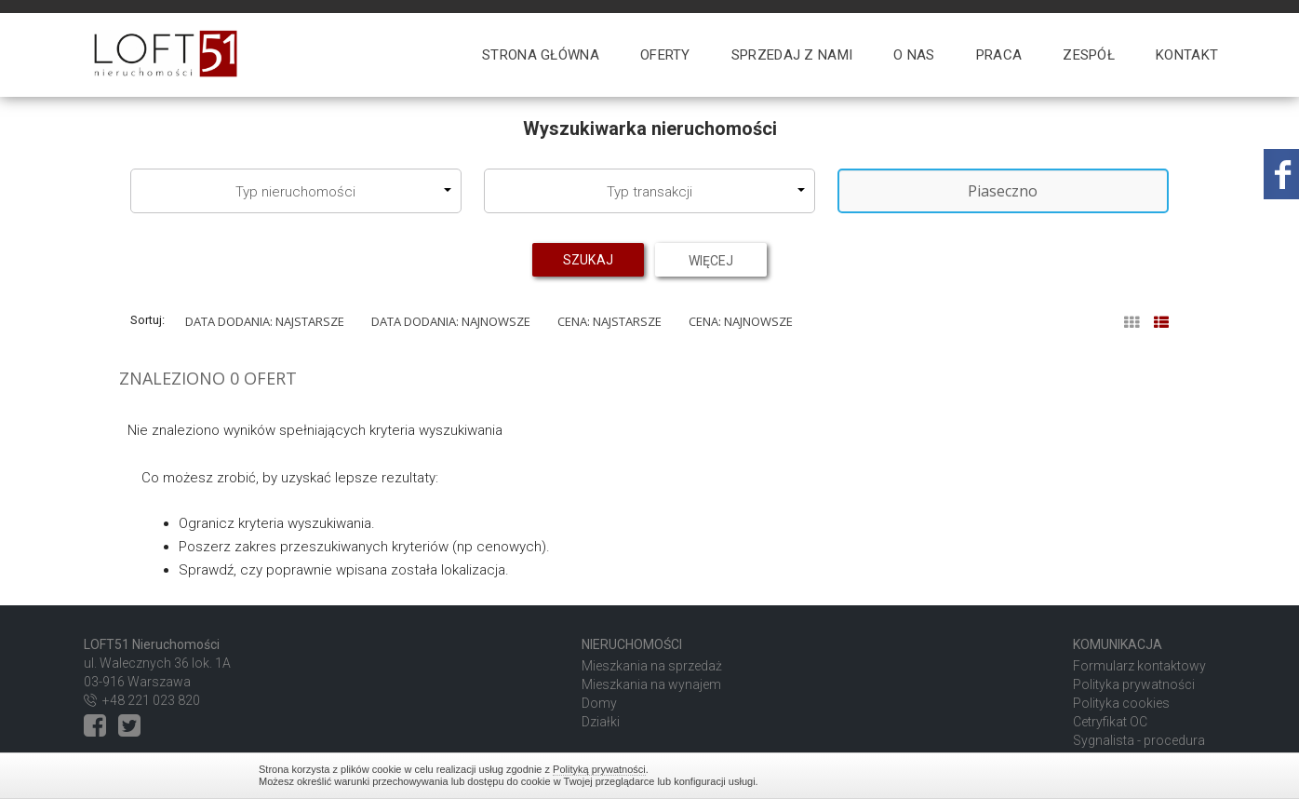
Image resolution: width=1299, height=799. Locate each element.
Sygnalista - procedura (1139, 740)
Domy (599, 703)
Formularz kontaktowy (1139, 665)
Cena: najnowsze (741, 321)
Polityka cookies (1121, 703)
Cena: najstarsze (609, 321)
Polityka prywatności (1134, 684)
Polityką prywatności (599, 769)
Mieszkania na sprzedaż (652, 665)
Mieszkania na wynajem (651, 684)
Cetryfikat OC (1110, 721)
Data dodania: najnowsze (450, 321)
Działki (601, 721)
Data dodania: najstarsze (264, 321)
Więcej (711, 260)
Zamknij (1031, 775)
